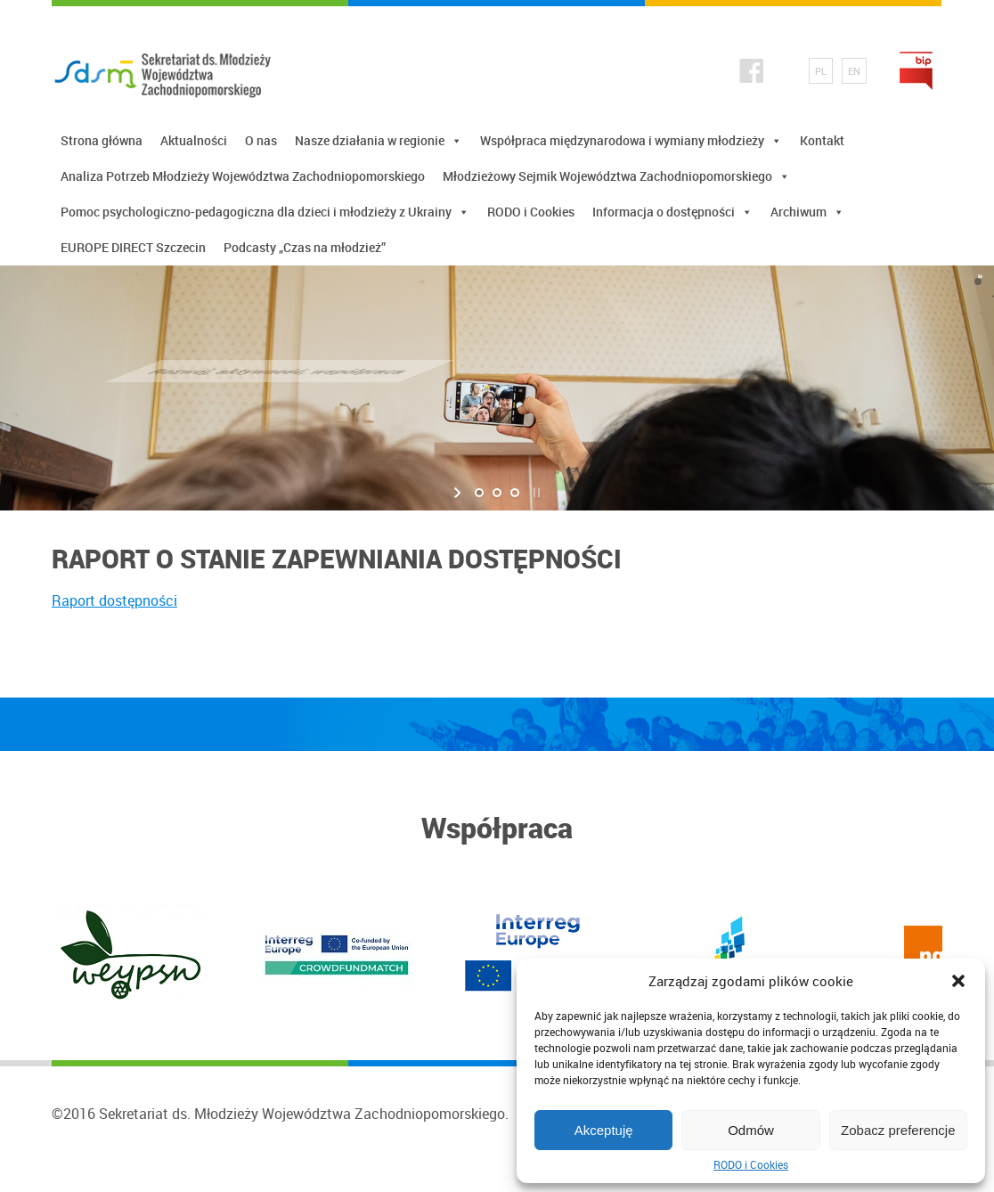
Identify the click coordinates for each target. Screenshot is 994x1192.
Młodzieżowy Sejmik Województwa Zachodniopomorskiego (616, 175)
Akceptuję (603, 1130)
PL (821, 71)
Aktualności (193, 140)
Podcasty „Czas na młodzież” (305, 247)
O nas (261, 140)
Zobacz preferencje (898, 1130)
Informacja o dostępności (672, 211)
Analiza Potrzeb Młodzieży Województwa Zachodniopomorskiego (243, 175)
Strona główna (102, 140)
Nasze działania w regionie (378, 140)
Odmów (751, 1130)
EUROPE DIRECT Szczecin (133, 247)
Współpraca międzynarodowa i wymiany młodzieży (631, 140)
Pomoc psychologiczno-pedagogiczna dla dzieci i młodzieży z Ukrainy (265, 211)
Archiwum (807, 211)
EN (854, 71)
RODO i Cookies (750, 1164)
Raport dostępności (114, 600)
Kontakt (822, 140)
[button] (958, 981)
